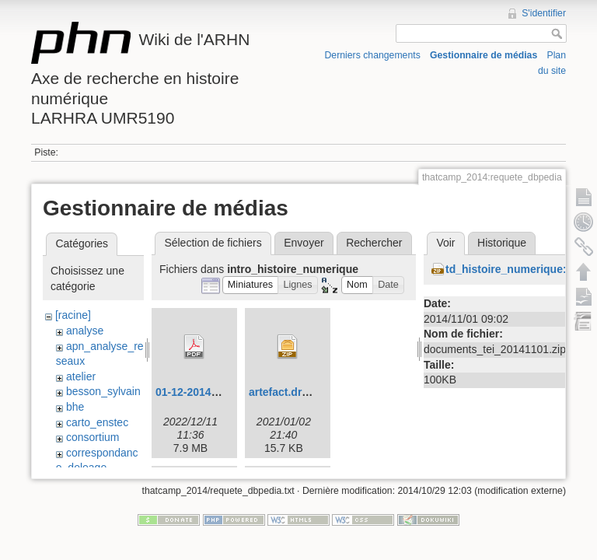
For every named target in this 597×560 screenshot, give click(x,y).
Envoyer (303, 242)
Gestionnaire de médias (483, 55)
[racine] (73, 315)
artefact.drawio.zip (296, 392)
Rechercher (374, 242)
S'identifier (544, 13)
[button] (250, 285)
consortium (92, 437)
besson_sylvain (103, 391)
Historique (501, 242)
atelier (81, 376)
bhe (75, 407)
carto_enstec (97, 422)
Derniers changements (373, 55)
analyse (84, 330)
